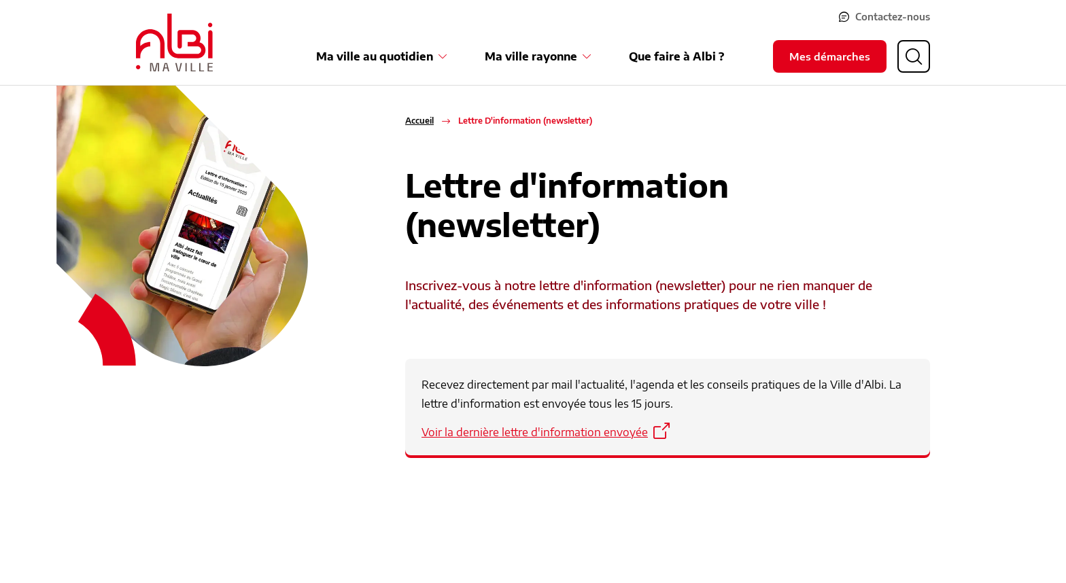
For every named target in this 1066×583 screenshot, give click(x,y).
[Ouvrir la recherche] (913, 56)
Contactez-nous (892, 16)
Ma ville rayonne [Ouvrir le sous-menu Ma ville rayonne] (531, 56)
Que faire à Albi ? (676, 56)
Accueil (419, 121)
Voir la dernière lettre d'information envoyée (535, 432)
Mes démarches (829, 56)
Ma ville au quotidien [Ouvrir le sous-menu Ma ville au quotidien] (374, 56)
